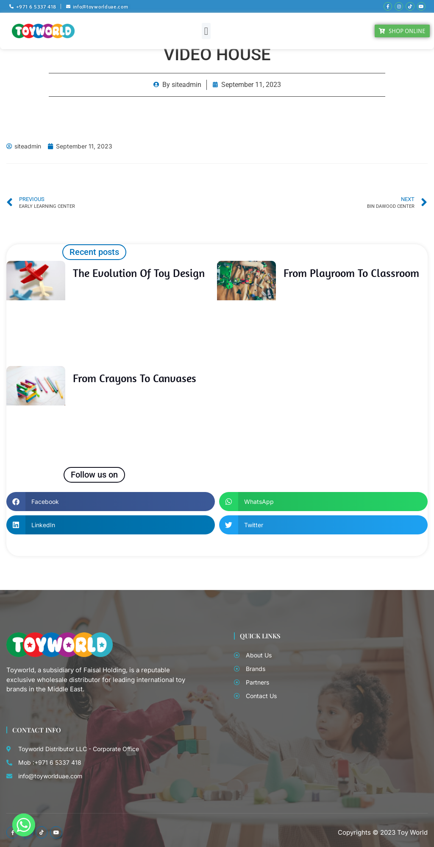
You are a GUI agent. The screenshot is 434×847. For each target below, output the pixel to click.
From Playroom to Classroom (351, 272)
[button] (206, 30)
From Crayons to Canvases (134, 377)
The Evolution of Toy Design (139, 272)
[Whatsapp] (23, 824)
